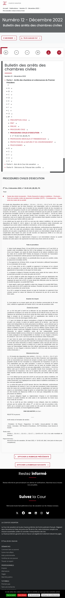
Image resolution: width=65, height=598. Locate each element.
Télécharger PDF (30, 38)
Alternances (5, 571)
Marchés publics (6, 577)
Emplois (4, 568)
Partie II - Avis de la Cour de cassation (21, 164)
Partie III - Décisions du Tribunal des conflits (24, 167)
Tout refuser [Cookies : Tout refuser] (22, 595)
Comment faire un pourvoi (10, 549)
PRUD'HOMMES (16, 145)
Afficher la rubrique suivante (31, 465)
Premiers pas (5, 584)
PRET (12, 123)
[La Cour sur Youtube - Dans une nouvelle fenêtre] (29, 513)
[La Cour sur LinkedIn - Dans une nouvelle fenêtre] (36, 513)
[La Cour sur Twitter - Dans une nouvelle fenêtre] (17, 513)
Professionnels (7, 565)
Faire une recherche (8, 587)
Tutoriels (5, 581)
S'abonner (8, 38)
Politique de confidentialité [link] (50, 595)
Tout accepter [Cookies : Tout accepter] (11, 595)
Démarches (5, 547)
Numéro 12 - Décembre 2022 (29, 8)
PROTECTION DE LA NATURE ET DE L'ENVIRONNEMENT (31, 142)
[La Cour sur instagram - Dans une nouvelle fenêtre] (42, 513)
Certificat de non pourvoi (9, 558)
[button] (8, 85)
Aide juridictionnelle (8, 555)
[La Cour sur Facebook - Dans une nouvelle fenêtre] (23, 512)
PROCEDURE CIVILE (17, 129)
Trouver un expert (7, 561)
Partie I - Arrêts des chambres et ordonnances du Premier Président (31, 81)
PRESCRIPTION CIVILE (18, 120)
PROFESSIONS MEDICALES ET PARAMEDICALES (28, 139)
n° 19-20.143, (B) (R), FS (21, 136)
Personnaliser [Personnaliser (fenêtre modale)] (35, 595)
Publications (14, 8)
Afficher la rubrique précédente (33, 456)
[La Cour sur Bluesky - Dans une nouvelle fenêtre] (47, 513)
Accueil (5, 8)
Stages (3, 574)
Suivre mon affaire (7, 552)
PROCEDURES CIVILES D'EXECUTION (24, 133)
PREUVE (13, 126)
